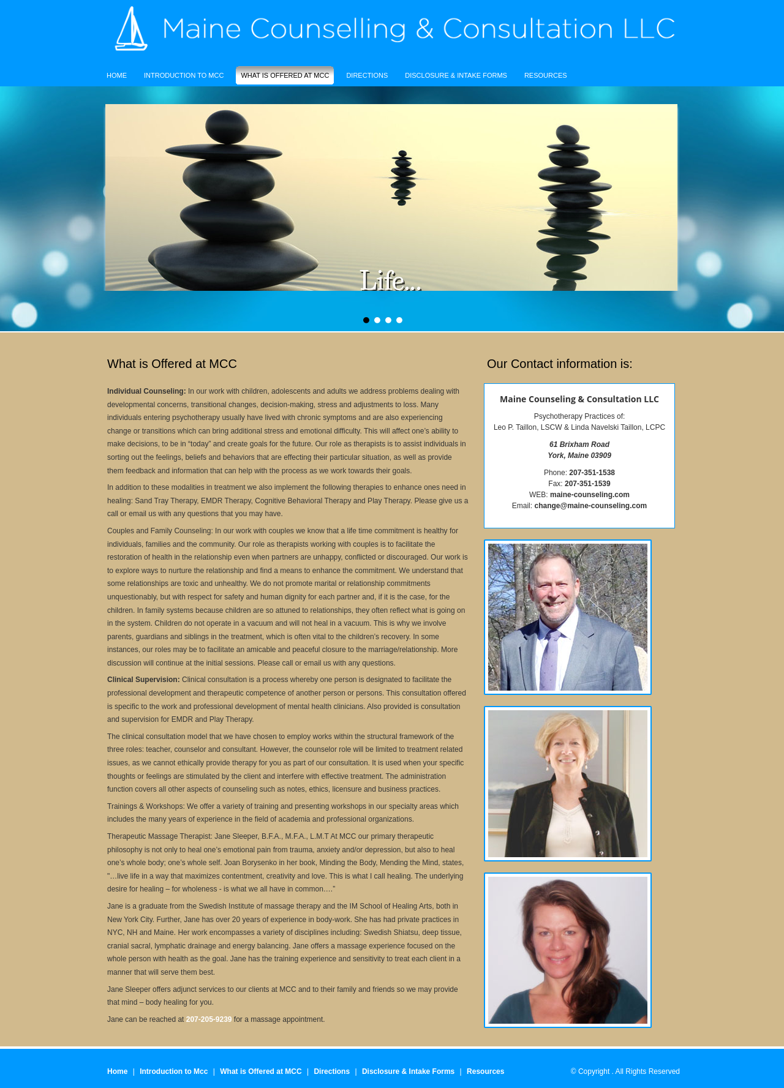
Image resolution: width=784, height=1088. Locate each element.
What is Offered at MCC (260, 1071)
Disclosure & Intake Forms (408, 1071)
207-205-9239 (209, 1019)
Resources (485, 1071)
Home (117, 1071)
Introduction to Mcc (174, 1071)
